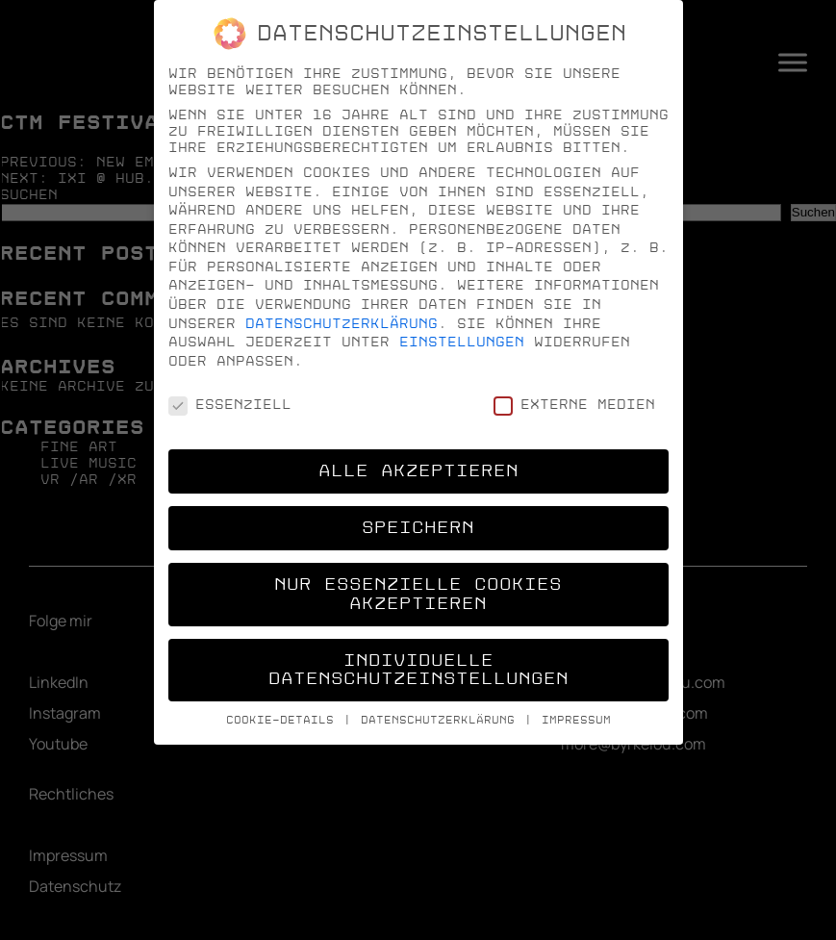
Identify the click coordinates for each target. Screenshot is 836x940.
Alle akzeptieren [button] (418, 471)
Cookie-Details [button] (284, 720)
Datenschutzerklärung (341, 324)
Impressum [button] (576, 720)
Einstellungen (461, 342)
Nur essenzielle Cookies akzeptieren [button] (418, 594)
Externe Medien (574, 404)
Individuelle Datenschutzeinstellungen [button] (418, 670)
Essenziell (229, 404)
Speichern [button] (418, 528)
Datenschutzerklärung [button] (441, 720)
